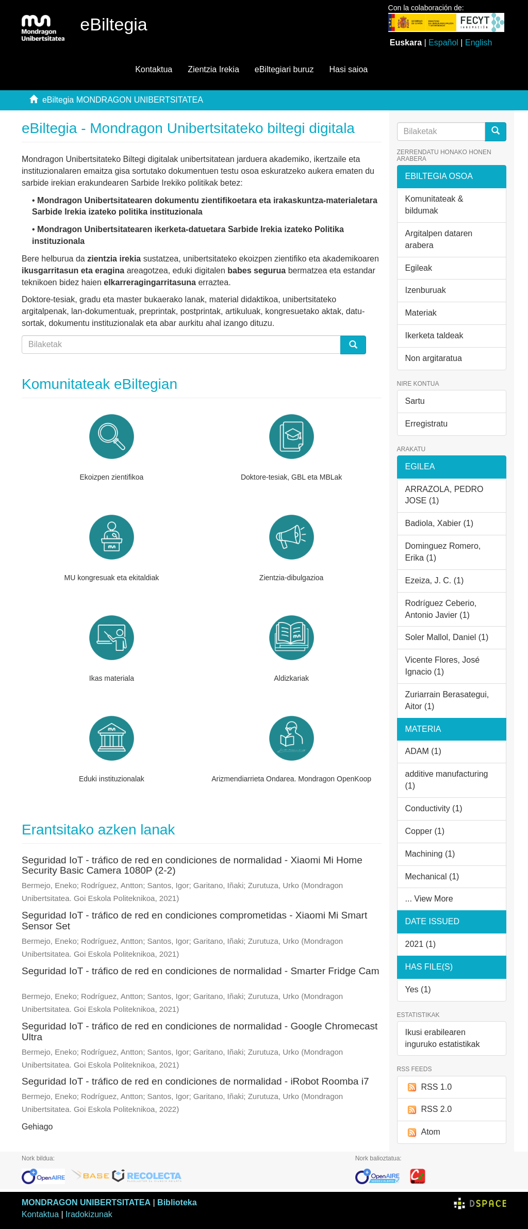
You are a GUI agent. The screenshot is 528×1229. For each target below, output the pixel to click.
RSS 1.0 (428, 1087)
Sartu (415, 401)
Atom (422, 1132)
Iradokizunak (88, 1214)
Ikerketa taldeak (434, 335)
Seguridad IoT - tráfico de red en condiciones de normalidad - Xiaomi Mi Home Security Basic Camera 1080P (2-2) (192, 865)
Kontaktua (153, 69)
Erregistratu (426, 423)
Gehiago (37, 1126)
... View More (429, 898)
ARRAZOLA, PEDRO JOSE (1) (444, 495)
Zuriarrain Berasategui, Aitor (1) (447, 700)
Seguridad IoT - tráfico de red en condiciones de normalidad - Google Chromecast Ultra (199, 1031)
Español (443, 42)
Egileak (418, 268)
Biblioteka (176, 1202)
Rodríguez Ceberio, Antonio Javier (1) (441, 609)
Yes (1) (418, 989)
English (478, 42)
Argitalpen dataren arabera (439, 239)
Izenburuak (425, 290)
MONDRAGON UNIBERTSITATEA (86, 1202)
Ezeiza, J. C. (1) (434, 580)
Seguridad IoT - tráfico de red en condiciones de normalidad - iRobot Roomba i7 (195, 1081)
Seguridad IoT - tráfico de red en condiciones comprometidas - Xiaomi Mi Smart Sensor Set (194, 920)
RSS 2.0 (428, 1110)
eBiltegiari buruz (284, 69)
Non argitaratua (433, 358)
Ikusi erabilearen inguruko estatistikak (442, 1038)
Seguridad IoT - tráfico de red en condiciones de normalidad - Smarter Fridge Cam (201, 970)
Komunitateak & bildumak (434, 204)
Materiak (421, 312)
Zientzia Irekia (213, 69)
